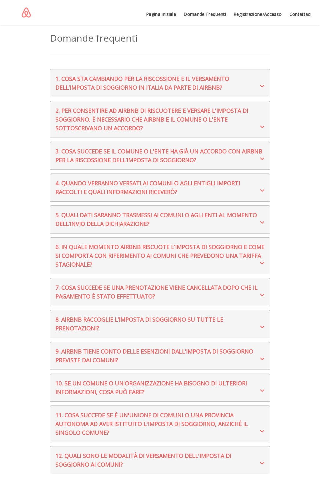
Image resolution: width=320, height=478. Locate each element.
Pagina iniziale (161, 14)
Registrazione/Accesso (257, 14)
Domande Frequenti (204, 14)
